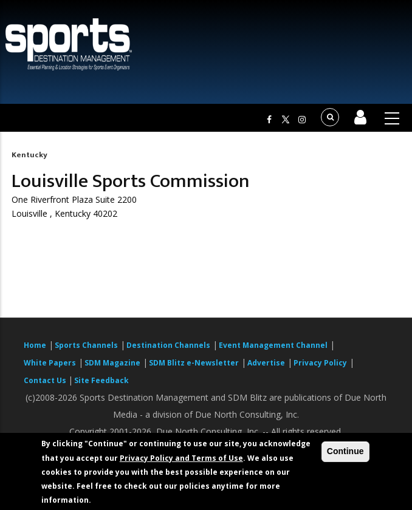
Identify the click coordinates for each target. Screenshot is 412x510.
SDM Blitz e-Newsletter (194, 363)
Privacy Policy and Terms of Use (181, 458)
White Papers (50, 363)
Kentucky (29, 155)
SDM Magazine (112, 363)
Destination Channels (168, 345)
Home (35, 345)
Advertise (266, 363)
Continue (345, 451)
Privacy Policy (320, 363)
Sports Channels (86, 345)
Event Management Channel (273, 345)
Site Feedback (101, 380)
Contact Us (46, 380)
